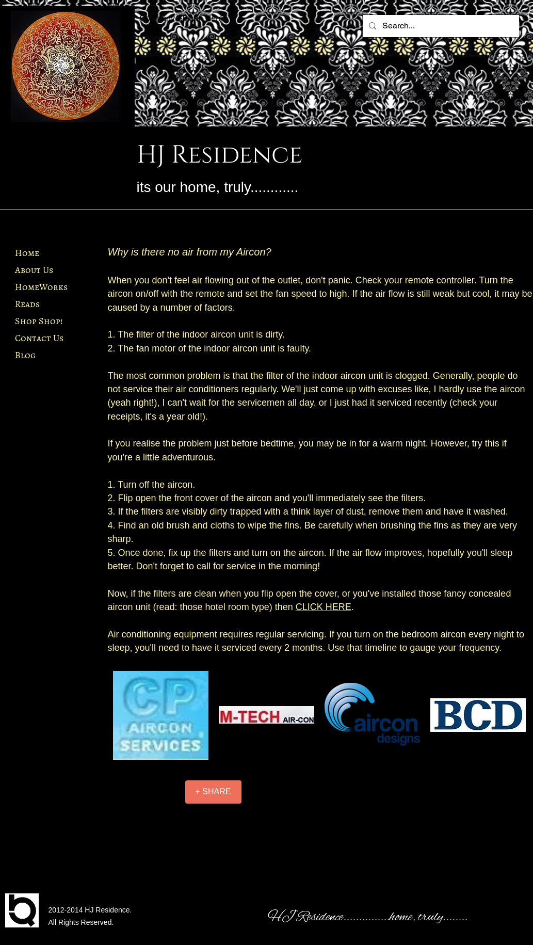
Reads (27, 304)
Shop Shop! (38, 321)
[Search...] (439, 26)
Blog (25, 355)
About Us (34, 270)
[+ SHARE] (213, 792)
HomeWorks (41, 287)
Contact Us (39, 338)
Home (27, 253)
